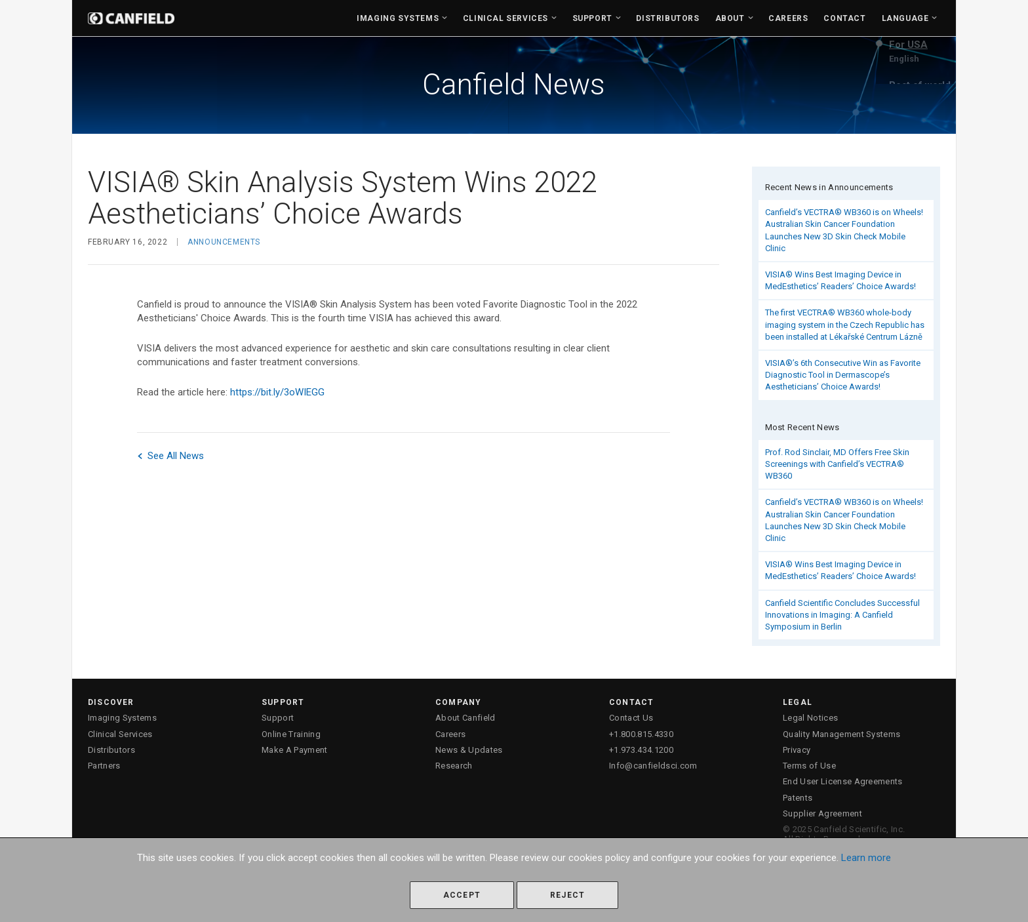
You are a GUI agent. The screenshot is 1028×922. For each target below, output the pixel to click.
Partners (104, 766)
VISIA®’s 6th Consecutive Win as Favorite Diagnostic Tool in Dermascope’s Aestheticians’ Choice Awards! (842, 374)
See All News (170, 456)
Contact (844, 18)
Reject (567, 895)
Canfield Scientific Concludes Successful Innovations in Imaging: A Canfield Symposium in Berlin (842, 614)
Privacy (796, 750)
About (730, 18)
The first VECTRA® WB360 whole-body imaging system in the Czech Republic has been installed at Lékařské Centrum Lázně (844, 324)
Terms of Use (809, 766)
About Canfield (465, 718)
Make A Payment (295, 750)
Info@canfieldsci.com (653, 766)
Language (905, 18)
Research (454, 766)
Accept (462, 895)
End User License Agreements (843, 781)
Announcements (224, 242)
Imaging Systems (398, 18)
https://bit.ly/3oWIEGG (277, 392)
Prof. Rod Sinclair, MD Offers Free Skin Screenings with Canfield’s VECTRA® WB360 (837, 464)
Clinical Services (505, 18)
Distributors (667, 18)
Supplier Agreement (822, 813)
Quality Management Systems (841, 734)
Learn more (866, 858)
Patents (797, 798)
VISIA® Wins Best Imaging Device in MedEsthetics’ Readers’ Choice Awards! (840, 280)
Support (592, 18)
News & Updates (469, 750)
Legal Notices (810, 718)
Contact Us (631, 718)
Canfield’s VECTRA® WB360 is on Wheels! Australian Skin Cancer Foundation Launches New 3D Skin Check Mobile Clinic (844, 230)
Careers (788, 18)
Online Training (291, 734)
